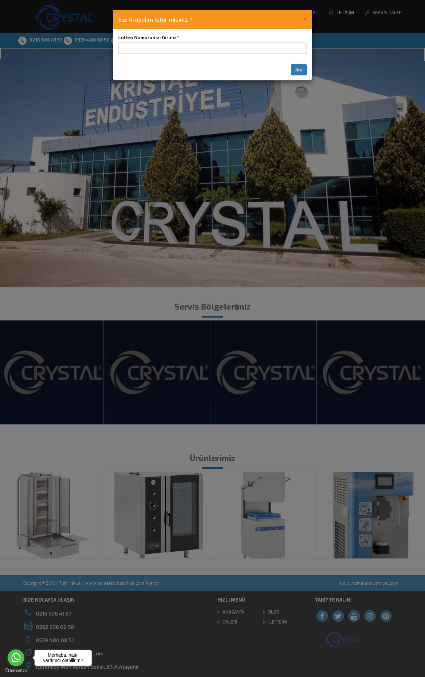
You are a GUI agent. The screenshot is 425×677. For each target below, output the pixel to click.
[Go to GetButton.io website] (16, 670)
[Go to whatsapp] (16, 657)
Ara (298, 69)
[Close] (305, 18)
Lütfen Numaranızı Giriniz (147, 37)
